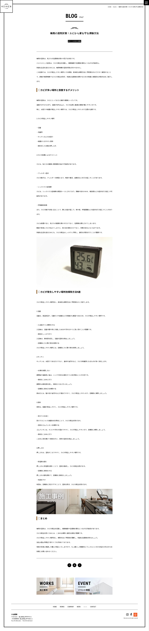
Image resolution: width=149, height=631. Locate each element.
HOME (55, 607)
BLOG (85, 607)
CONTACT (93, 607)
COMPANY (70, 607)
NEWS (79, 607)
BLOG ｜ (115, 7)
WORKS (62, 607)
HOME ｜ (110, 7)
